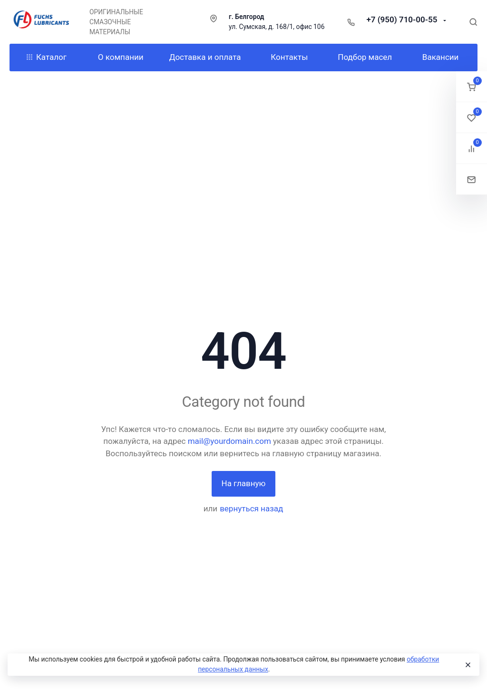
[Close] (467, 665)
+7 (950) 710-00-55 (402, 19)
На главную (244, 483)
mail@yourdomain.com (229, 441)
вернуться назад (251, 508)
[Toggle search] (473, 22)
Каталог (47, 57)
